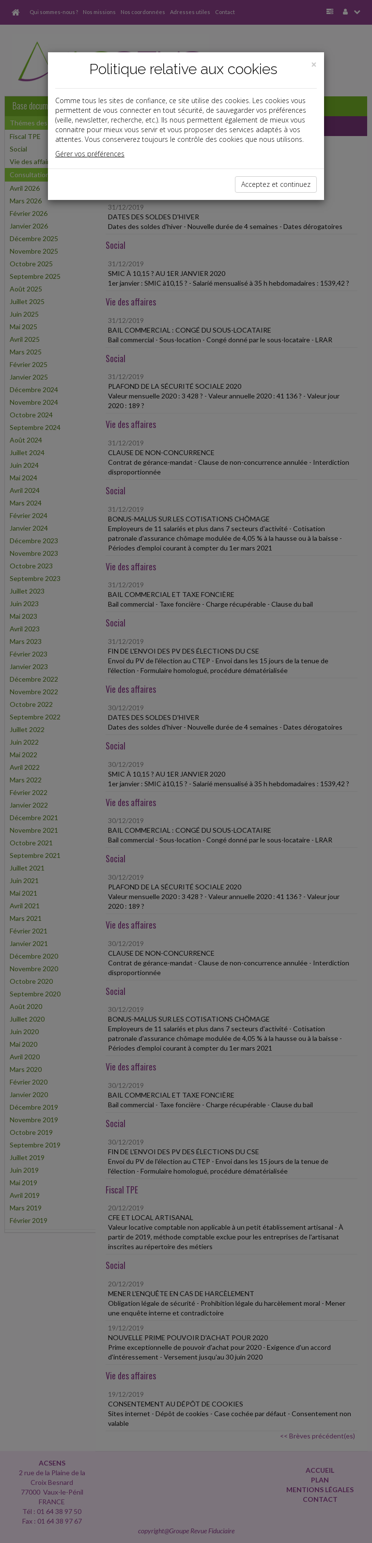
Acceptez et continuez (275, 184)
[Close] (314, 65)
